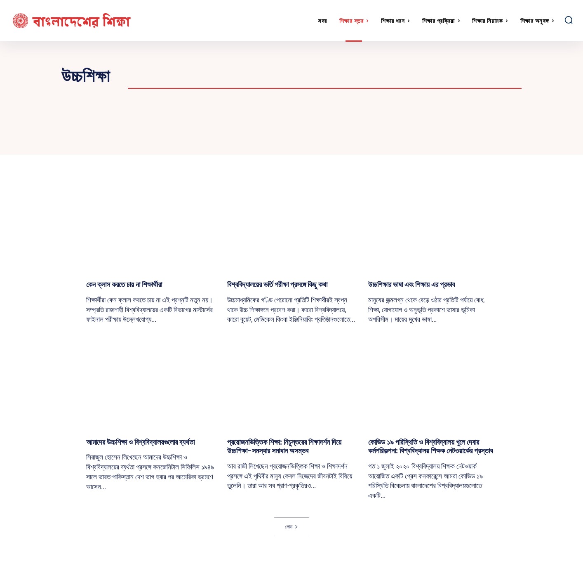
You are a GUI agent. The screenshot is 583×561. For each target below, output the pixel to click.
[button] (568, 19)
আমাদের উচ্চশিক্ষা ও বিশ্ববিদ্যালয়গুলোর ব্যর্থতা (140, 442)
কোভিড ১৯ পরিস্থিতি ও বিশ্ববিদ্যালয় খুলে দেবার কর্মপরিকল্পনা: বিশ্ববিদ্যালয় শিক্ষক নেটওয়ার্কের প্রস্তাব (430, 446)
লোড (291, 526)
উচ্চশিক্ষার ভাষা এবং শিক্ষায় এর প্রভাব (411, 284)
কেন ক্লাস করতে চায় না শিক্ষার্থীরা (124, 284)
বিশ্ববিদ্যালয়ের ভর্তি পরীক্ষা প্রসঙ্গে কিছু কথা (277, 284)
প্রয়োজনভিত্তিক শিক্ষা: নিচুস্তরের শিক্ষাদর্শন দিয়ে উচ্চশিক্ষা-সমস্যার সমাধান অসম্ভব (284, 446)
